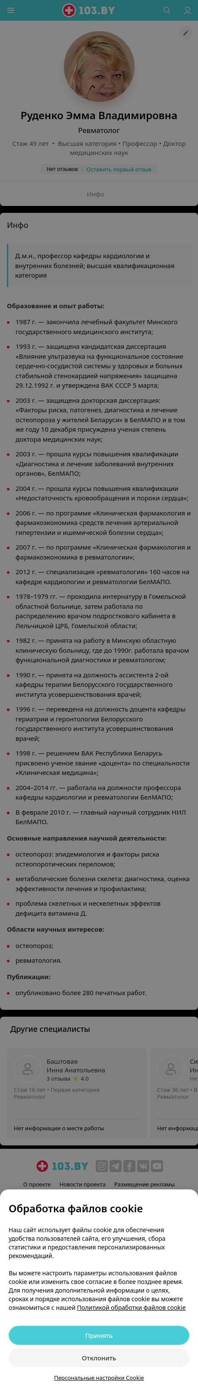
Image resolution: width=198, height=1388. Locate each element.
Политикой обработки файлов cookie (131, 1307)
